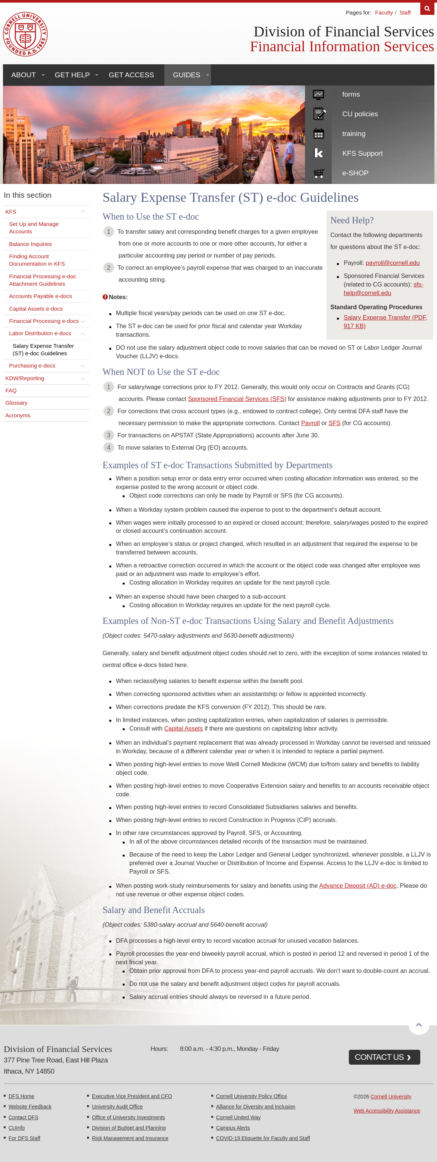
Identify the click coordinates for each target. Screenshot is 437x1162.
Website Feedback (30, 1107)
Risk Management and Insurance (130, 1138)
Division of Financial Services (344, 31)
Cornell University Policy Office (251, 1096)
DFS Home (21, 1096)
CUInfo (17, 1128)
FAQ (11, 390)
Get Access (131, 75)
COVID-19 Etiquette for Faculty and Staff (263, 1138)
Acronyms (18, 415)
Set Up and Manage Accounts (33, 227)
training (353, 133)
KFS (11, 211)
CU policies (360, 114)
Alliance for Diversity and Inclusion (255, 1107)
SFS (335, 423)
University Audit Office (117, 1107)
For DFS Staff (24, 1138)
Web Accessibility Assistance (387, 1111)
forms (351, 94)
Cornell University (390, 1097)
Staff (405, 12)
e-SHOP (355, 173)
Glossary (17, 402)
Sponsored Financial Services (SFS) (237, 398)
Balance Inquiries (30, 244)
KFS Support (362, 153)
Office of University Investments (128, 1117)
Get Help (72, 75)
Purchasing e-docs (32, 365)
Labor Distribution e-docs (40, 333)
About (24, 75)
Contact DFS (23, 1117)
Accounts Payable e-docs (40, 296)
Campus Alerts (233, 1128)
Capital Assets (183, 728)
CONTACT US (379, 1057)
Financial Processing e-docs (44, 321)
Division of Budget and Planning (129, 1128)
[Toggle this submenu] (83, 212)
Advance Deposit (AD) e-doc (357, 885)
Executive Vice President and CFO (132, 1096)
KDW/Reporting (25, 378)
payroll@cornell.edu (393, 262)
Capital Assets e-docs (35, 308)
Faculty (384, 12)
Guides (186, 75)
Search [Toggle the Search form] (427, 9)
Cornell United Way (238, 1117)
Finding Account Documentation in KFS (37, 260)
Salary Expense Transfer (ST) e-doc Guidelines (43, 349)
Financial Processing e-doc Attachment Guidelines (42, 280)
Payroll (310, 423)
